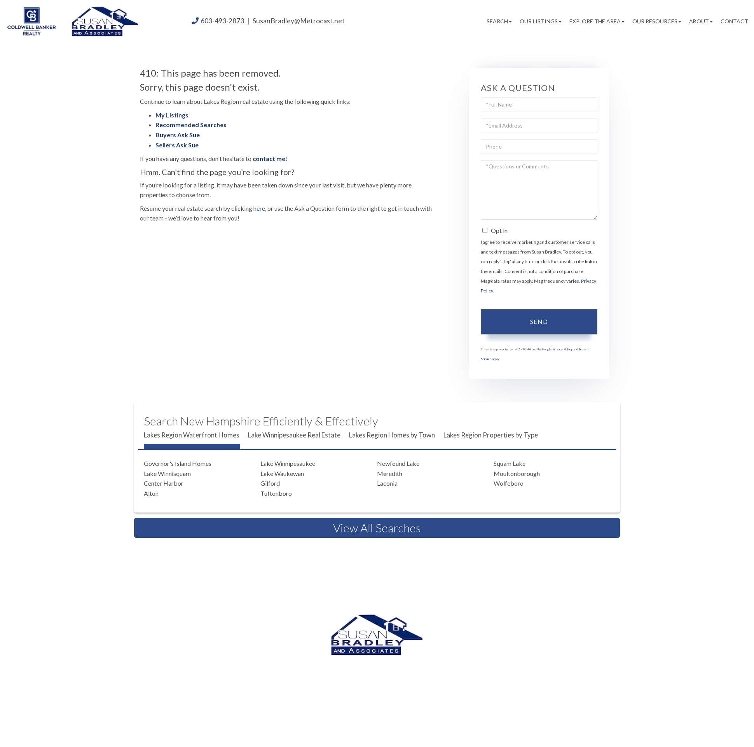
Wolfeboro (509, 483)
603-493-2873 (222, 21)
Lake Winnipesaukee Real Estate (294, 435)
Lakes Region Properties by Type (490, 435)
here (259, 208)
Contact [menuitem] (734, 21)
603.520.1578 (379, 673)
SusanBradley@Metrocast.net (299, 21)
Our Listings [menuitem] (541, 21)
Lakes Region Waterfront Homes (191, 435)
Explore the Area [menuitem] (597, 21)
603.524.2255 (439, 664)
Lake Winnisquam (167, 473)
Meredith (389, 473)
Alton (151, 493)
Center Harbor (163, 483)
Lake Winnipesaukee (287, 463)
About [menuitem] (701, 21)
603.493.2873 (375, 664)
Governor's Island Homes (177, 463)
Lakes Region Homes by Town (392, 435)
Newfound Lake (398, 463)
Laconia (387, 483)
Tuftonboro (276, 493)
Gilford (270, 483)
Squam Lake (509, 463)
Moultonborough (517, 473)
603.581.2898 (442, 673)
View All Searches (377, 528)
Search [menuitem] (499, 21)
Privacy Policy (562, 349)
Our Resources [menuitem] (656, 21)
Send (539, 321)
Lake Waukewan (282, 473)
